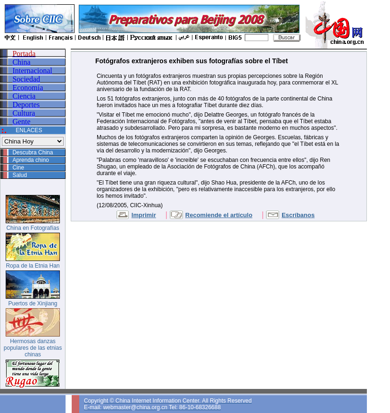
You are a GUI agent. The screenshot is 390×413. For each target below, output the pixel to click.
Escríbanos (298, 215)
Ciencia (23, 96)
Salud (19, 175)
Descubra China (32, 152)
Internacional (32, 71)
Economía (27, 88)
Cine (18, 167)
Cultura (23, 113)
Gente (21, 122)
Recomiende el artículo (218, 215)
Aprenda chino (30, 160)
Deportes (26, 105)
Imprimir (144, 215)
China (21, 62)
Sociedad (26, 79)
